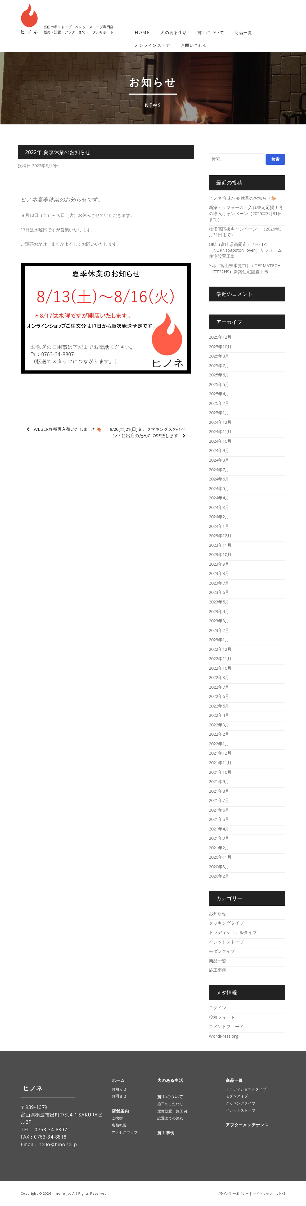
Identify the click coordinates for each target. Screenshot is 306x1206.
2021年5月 (219, 819)
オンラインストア (152, 45)
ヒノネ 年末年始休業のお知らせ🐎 (242, 198)
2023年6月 (219, 592)
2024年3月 (219, 507)
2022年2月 (219, 734)
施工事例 (217, 970)
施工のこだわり (170, 1103)
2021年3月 (219, 838)
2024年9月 (219, 450)
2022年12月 (220, 649)
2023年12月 (220, 535)
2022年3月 (219, 725)
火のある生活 (173, 32)
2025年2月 (219, 403)
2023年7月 (219, 583)
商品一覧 (243, 32)
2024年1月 (219, 526)
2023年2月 (219, 630)
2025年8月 (219, 356)
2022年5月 (219, 706)
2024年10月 (220, 441)
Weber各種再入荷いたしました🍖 (68, 429)
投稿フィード (222, 1017)
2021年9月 (219, 781)
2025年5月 (219, 384)
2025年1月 (219, 412)
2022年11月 (220, 658)
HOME (142, 32)
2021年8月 (219, 791)
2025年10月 (220, 346)
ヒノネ (30, 1088)
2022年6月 (219, 696)
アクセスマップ (125, 1132)
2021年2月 (219, 848)
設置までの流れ (170, 1118)
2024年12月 (220, 422)
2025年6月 (219, 375)
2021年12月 (220, 753)
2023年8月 (219, 573)
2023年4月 (219, 611)
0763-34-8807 (51, 1129)
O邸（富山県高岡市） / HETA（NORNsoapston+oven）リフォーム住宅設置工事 (245, 250)
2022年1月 (219, 743)
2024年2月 (219, 516)
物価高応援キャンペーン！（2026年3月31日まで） (245, 232)
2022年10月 (220, 668)
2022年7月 (219, 687)
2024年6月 (219, 479)
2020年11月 (220, 857)
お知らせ (217, 913)
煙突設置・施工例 (172, 1111)
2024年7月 (219, 469)
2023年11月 (220, 545)
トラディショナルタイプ (233, 932)
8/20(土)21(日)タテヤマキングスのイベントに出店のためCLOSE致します (148, 432)
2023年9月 (219, 564)
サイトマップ (262, 1193)
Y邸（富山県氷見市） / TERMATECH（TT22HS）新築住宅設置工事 (244, 268)
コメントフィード (226, 1026)
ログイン (217, 1007)
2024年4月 (219, 498)
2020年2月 (219, 876)
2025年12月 (220, 337)
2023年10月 (220, 554)
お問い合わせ (194, 45)
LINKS (281, 1193)
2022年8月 (219, 677)
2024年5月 (219, 488)
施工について (211, 32)
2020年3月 (219, 866)
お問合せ (119, 1096)
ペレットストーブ (226, 942)
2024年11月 (220, 431)
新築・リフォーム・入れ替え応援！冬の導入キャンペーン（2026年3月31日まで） (246, 213)
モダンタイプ (222, 951)
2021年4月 (219, 829)
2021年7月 (219, 800)
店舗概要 (119, 1125)
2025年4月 (219, 393)
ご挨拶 (117, 1118)
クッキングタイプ (226, 923)
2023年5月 (219, 602)
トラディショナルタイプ (246, 1089)
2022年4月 (219, 715)
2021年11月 (220, 762)
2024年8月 (219, 460)
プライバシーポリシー (233, 1193)
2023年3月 (219, 620)
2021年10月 (220, 772)
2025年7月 (219, 365)
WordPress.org (224, 1036)
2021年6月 (219, 810)
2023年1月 (219, 639)
